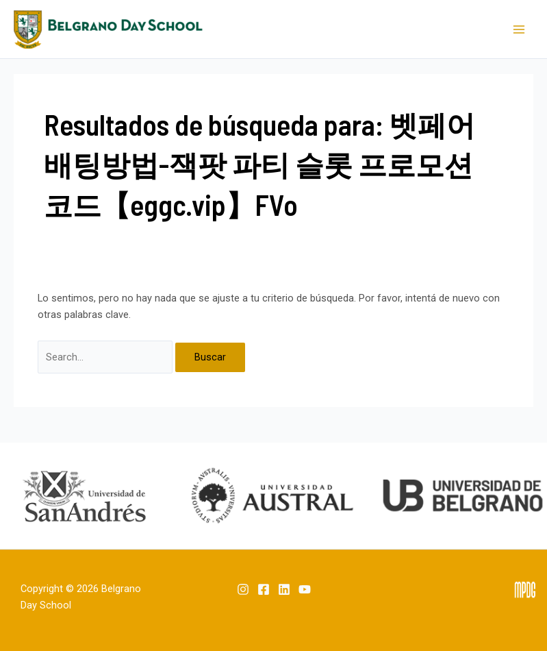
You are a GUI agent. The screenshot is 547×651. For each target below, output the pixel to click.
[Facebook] (263, 589)
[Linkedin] (284, 589)
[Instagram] (243, 589)
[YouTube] (304, 589)
